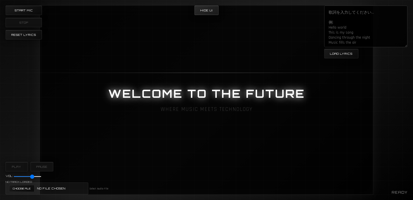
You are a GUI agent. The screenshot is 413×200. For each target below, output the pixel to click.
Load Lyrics (341, 53)
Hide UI (206, 10)
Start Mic (24, 10)
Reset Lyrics (23, 34)
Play (16, 166)
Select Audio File (98, 188)
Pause (41, 166)
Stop (23, 22)
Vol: (9, 176)
